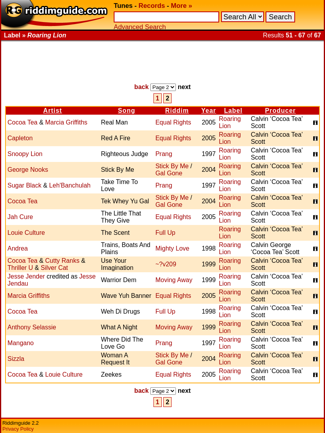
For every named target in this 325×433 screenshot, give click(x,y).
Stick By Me (171, 166)
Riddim (177, 110)
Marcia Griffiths (66, 122)
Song (126, 110)
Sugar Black (24, 185)
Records (151, 5)
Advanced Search (140, 27)
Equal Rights (173, 122)
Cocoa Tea (22, 122)
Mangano (20, 343)
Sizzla (15, 358)
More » (181, 5)
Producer (280, 110)
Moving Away (173, 280)
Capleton (20, 138)
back (141, 87)
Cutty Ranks (62, 260)
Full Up (165, 232)
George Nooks (27, 169)
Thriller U (20, 267)
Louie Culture (26, 232)
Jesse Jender (26, 276)
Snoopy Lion (24, 154)
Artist (52, 110)
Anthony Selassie (31, 327)
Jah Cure (20, 217)
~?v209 (165, 264)
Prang (163, 154)
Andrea (17, 248)
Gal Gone (168, 173)
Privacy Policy (18, 429)
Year (208, 110)
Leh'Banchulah (69, 185)
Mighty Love (172, 248)
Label (233, 110)
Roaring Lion (230, 122)
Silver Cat (54, 267)
